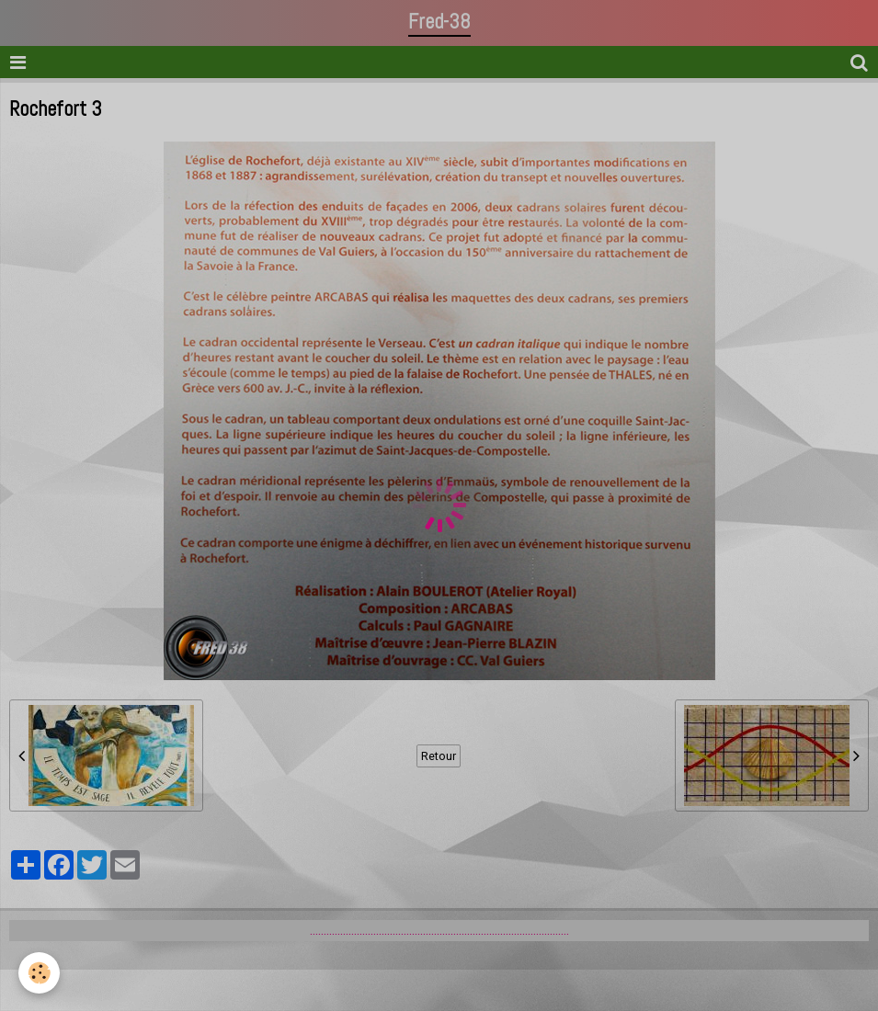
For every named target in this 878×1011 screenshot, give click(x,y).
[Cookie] (39, 973)
